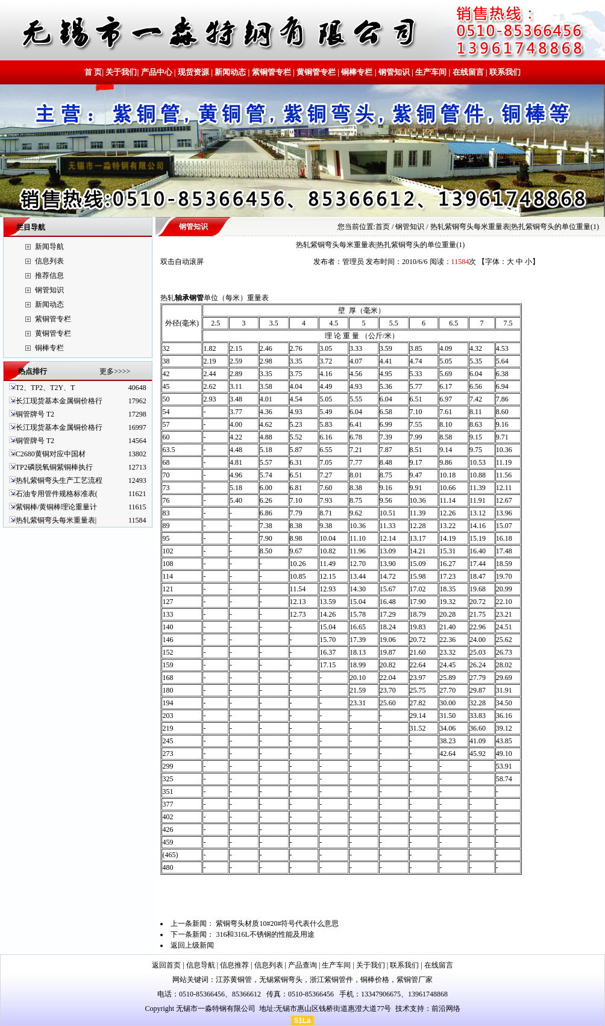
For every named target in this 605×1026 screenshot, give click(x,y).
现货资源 (193, 72)
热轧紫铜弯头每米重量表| (56, 520)
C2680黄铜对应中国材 (51, 454)
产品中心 (156, 72)
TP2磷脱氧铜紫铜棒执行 (54, 467)
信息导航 (200, 965)
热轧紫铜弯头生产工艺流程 (59, 480)
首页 (382, 226)
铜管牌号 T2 (35, 414)
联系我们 (504, 72)
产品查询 (302, 965)
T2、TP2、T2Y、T (45, 387)
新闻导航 (49, 246)
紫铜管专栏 (271, 72)
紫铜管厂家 (415, 979)
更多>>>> (114, 371)
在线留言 (468, 72)
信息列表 (49, 261)
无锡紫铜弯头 (280, 979)
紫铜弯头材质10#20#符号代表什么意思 (277, 923)
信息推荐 (234, 965)
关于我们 (121, 72)
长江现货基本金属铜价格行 (59, 401)
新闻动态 (230, 72)
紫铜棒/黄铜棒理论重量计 (56, 507)
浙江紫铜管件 (331, 979)
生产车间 (431, 72)
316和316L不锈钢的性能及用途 (265, 934)
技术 (402, 1008)
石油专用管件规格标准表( (57, 493)
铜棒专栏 (356, 72)
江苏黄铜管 (234, 979)
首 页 (93, 72)
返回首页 (166, 965)
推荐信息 (49, 275)
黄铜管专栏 (316, 72)
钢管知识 (394, 72)
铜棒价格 (374, 979)
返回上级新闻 (192, 945)
